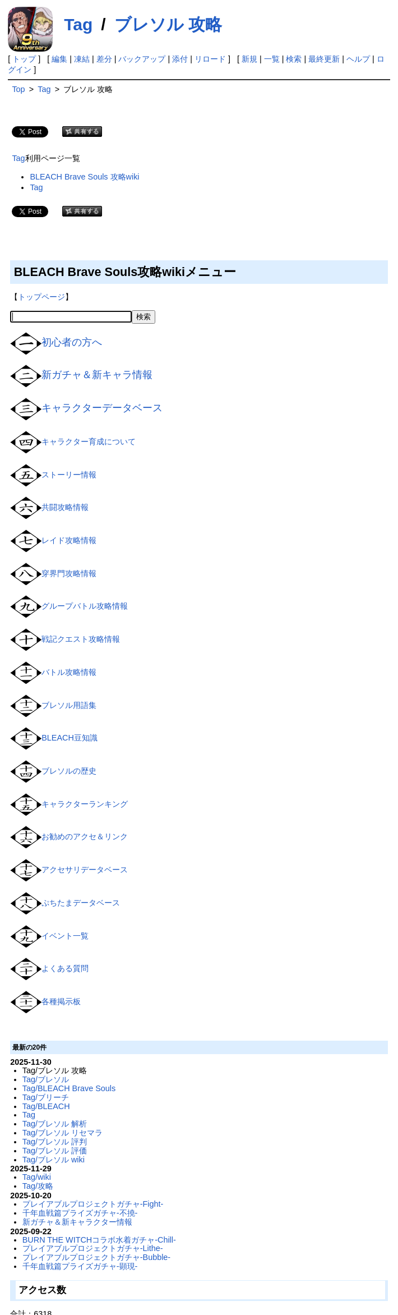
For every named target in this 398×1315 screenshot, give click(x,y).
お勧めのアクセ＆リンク (84, 836)
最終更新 (324, 58)
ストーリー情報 (68, 474)
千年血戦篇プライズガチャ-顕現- (80, 1266)
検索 (294, 58)
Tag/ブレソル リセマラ (62, 1132)
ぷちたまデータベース (80, 902)
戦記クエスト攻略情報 (80, 638)
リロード (210, 58)
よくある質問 (65, 968)
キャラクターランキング (84, 803)
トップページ (41, 296)
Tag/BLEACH (46, 1106)
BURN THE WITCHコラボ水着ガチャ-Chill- (99, 1239)
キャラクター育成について (88, 441)
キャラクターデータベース (102, 407)
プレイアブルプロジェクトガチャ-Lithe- (92, 1248)
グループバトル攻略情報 (84, 605)
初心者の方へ (71, 342)
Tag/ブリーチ (45, 1097)
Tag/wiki (36, 1177)
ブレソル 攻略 (168, 24)
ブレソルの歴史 (68, 770)
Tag (78, 24)
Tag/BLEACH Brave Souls (68, 1088)
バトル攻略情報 (68, 672)
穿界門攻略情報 (68, 573)
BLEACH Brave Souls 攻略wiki (84, 176)
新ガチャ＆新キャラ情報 (96, 374)
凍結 (82, 58)
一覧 (272, 58)
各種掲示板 (61, 1001)
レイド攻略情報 (68, 540)
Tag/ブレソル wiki (53, 1159)
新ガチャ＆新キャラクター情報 (77, 1221)
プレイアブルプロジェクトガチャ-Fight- (93, 1203)
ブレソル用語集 (68, 704)
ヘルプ (358, 58)
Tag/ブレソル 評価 (54, 1150)
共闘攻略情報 (65, 507)
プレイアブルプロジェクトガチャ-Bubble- (96, 1257)
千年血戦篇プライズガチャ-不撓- (80, 1212)
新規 (249, 58)
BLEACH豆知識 (69, 737)
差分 (104, 58)
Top (18, 89)
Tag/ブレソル (45, 1079)
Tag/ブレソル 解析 (54, 1123)
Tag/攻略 (37, 1185)
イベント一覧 (65, 935)
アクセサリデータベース (84, 869)
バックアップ (141, 58)
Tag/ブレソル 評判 (54, 1141)
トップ (24, 58)
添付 (180, 58)
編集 (59, 58)
